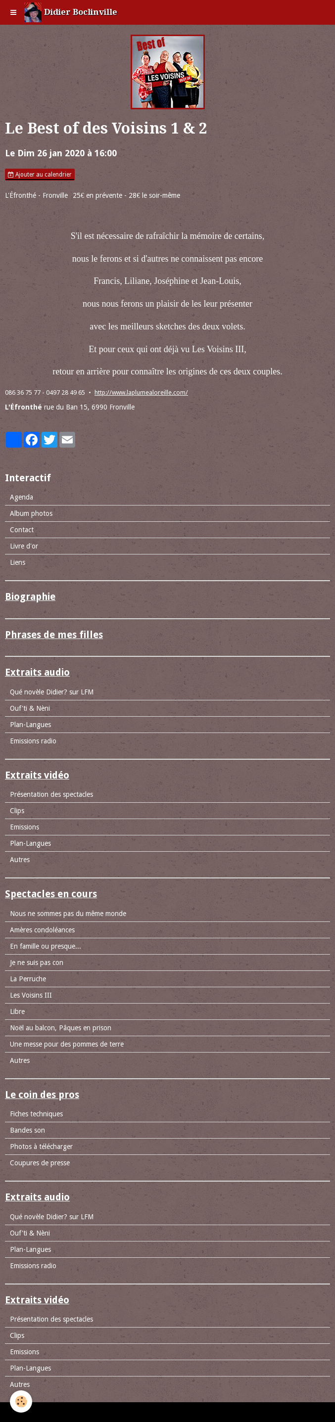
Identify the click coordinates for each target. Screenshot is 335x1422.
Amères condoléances (42, 930)
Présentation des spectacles (51, 794)
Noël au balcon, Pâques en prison (60, 1028)
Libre (17, 1011)
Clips (17, 811)
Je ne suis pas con (36, 962)
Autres (20, 860)
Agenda (21, 497)
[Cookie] (21, 1401)
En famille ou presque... (45, 946)
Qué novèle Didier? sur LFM (52, 692)
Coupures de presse (40, 1163)
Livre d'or (24, 546)
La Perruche (28, 979)
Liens (17, 562)
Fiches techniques (36, 1114)
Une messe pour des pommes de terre (67, 1044)
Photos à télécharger (41, 1146)
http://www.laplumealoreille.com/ (141, 392)
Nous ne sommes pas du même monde (68, 913)
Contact (22, 530)
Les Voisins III (31, 995)
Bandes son (27, 1130)
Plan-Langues (30, 725)
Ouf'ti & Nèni (30, 708)
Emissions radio (33, 741)
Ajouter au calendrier (40, 174)
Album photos (31, 513)
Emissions (24, 827)
